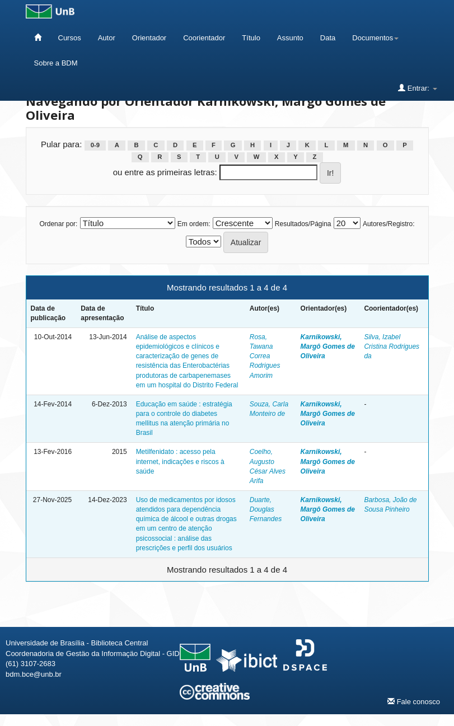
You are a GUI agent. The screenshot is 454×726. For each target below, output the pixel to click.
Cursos (69, 38)
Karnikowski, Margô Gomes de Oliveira (328, 346)
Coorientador (204, 38)
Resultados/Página (303, 224)
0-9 (95, 145)
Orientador (149, 38)
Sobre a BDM (56, 63)
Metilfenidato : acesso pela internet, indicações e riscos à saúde (180, 461)
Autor (106, 38)
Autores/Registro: (389, 224)
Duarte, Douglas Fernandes (266, 509)
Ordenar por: (58, 224)
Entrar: (417, 87)
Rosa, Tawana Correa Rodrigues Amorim (265, 356)
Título (251, 38)
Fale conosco (413, 701)
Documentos (375, 38)
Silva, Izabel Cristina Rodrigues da (391, 346)
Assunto (290, 38)
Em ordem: (193, 224)
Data (327, 38)
